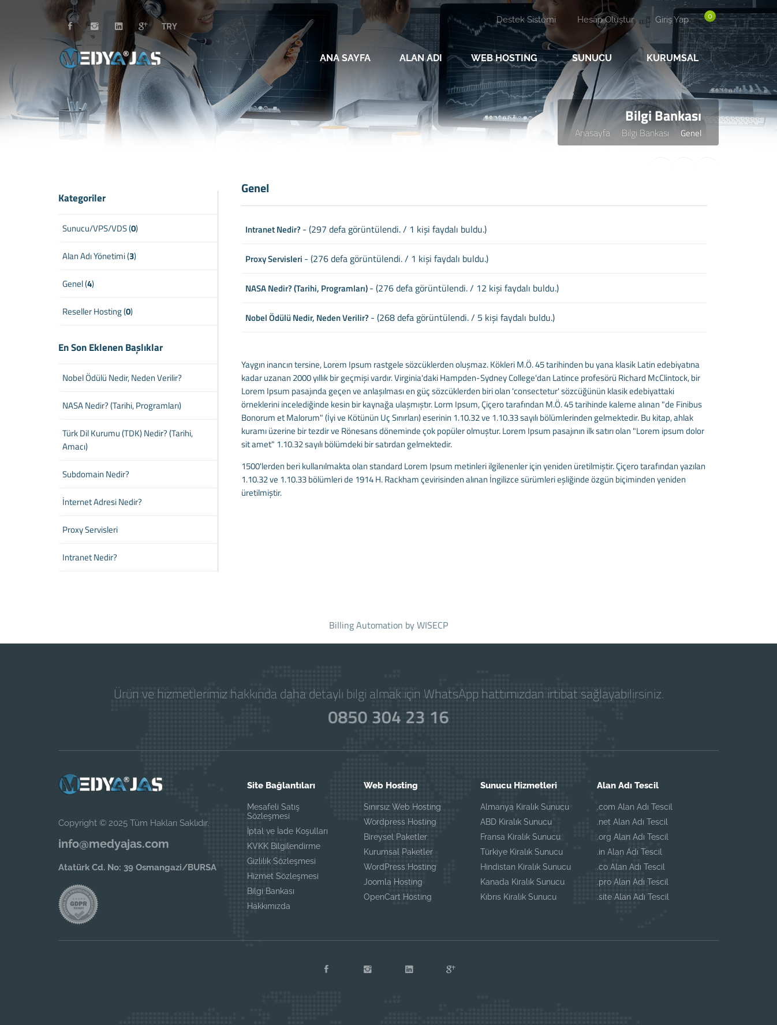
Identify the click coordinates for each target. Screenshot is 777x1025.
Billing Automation (366, 625)
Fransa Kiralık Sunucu (520, 836)
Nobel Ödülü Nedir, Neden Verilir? (307, 317)
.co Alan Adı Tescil (631, 866)
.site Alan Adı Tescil (633, 896)
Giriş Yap (672, 19)
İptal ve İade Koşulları (287, 831)
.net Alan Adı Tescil (632, 821)
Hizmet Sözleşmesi (283, 876)
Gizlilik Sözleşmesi (281, 861)
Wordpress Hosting (400, 821)
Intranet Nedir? (273, 229)
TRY (169, 26)
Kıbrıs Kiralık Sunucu (518, 896)
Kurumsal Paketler (398, 851)
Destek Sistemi (526, 19)
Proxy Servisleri (273, 258)
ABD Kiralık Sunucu (516, 821)
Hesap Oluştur (605, 19)
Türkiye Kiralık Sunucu (521, 851)
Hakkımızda (268, 906)
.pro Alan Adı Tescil (632, 881)
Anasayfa (592, 133)
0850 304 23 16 (388, 717)
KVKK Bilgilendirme (283, 846)
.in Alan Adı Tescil (629, 851)
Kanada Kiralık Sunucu (522, 881)
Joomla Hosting (393, 881)
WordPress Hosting (400, 866)
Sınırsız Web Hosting (402, 806)
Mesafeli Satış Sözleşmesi (273, 811)
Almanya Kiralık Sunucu (524, 806)
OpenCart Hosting (398, 896)
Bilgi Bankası (645, 133)
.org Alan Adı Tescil (632, 836)
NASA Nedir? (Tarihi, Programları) (306, 288)
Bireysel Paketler (395, 836)
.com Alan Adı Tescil (635, 806)
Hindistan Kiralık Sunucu (525, 866)
